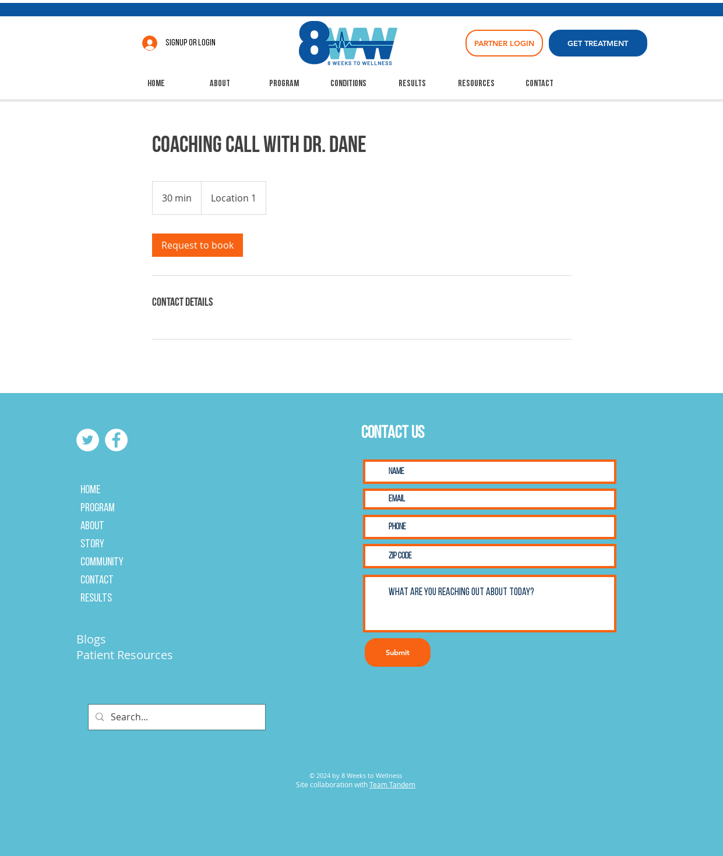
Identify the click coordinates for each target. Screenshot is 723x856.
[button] (348, 83)
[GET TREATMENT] (598, 43)
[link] (197, 245)
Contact (97, 580)
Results (96, 598)
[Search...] (176, 717)
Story (92, 544)
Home (90, 490)
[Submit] (398, 652)
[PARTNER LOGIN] (504, 43)
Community (102, 562)
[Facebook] (116, 440)
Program (97, 508)
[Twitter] (87, 440)
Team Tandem (392, 784)
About (92, 526)
